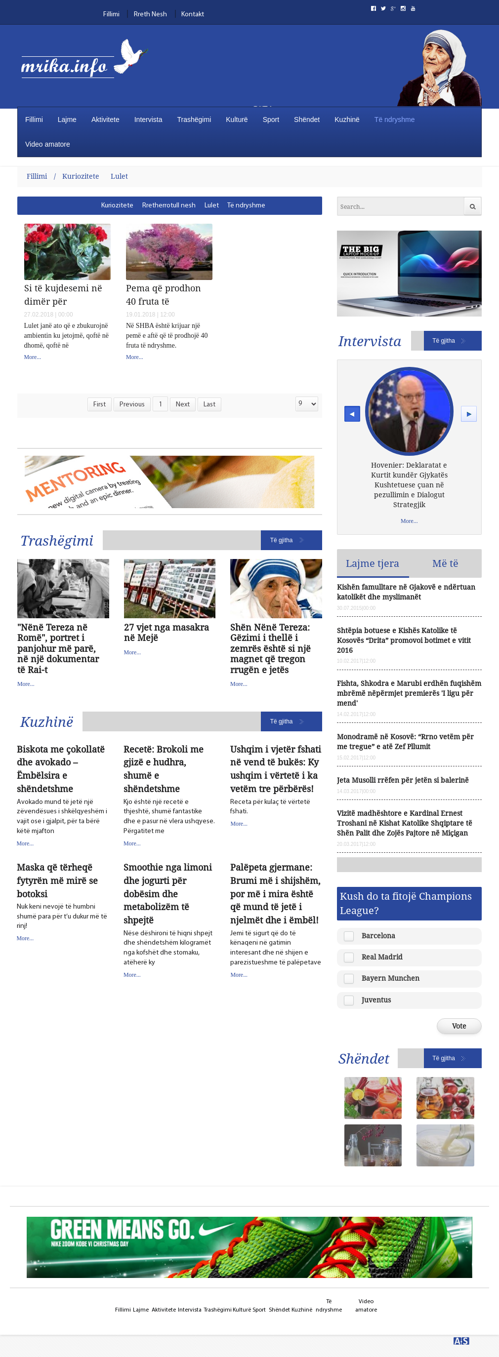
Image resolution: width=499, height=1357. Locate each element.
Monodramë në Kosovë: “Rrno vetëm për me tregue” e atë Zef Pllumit (405, 741)
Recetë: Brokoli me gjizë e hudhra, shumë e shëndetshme (164, 769)
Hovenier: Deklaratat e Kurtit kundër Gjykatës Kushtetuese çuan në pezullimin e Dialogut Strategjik (409, 484)
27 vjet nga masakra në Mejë (166, 632)
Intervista (148, 119)
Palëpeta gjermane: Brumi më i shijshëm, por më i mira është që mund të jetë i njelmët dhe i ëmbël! (275, 893)
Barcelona (378, 935)
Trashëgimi (194, 119)
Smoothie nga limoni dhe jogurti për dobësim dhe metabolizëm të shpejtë (168, 893)
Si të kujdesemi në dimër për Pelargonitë (63, 294)
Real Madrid (382, 956)
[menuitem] (117, 206)
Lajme (67, 119)
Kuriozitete (80, 176)
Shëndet (307, 119)
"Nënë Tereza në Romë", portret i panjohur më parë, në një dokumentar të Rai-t (58, 649)
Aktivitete (105, 119)
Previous (132, 404)
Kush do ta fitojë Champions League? (406, 903)
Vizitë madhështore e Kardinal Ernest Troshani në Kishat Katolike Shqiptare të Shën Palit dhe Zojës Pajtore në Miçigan (404, 823)
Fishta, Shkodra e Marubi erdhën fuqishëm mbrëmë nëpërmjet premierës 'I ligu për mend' (409, 693)
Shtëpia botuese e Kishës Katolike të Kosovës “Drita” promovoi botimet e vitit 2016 (404, 640)
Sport (271, 119)
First (99, 404)
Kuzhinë (347, 119)
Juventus (376, 999)
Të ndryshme (394, 119)
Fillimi (111, 14)
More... (33, 357)
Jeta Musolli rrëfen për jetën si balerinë (403, 780)
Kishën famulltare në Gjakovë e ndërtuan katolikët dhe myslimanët (406, 591)
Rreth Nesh (150, 14)
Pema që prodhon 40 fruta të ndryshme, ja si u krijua (163, 294)
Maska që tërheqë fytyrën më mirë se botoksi (57, 880)
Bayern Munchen (390, 978)
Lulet (119, 176)
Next (183, 404)
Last (209, 404)
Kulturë (237, 119)
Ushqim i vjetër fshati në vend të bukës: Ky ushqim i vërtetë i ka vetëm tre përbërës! (275, 769)
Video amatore (47, 144)
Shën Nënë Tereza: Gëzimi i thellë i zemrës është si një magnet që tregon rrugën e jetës (270, 649)
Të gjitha (281, 540)
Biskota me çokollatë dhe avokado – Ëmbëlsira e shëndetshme (61, 769)
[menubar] (206, 206)
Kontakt (192, 14)
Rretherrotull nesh (169, 205)
